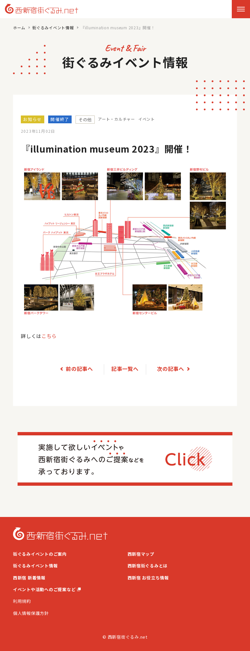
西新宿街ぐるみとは (148, 565)
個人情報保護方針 (31, 613)
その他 (85, 119)
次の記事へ (170, 368)
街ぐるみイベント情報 (53, 27)
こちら (49, 335)
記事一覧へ (125, 368)
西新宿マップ (141, 553)
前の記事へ (79, 368)
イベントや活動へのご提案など (47, 589)
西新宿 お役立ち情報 (148, 577)
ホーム (19, 27)
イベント (146, 119)
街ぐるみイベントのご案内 (40, 553)
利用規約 (22, 601)
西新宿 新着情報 (29, 577)
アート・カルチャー (116, 119)
